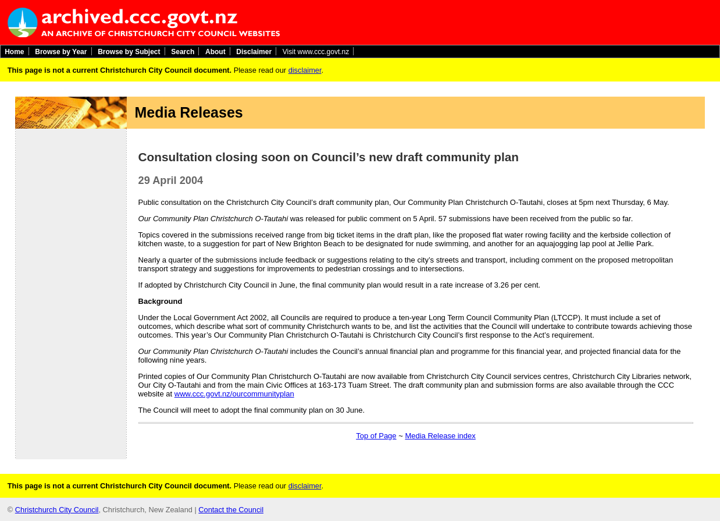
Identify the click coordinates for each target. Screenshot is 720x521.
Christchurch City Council (57, 509)
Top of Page (376, 435)
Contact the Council (230, 509)
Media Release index (440, 435)
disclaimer (305, 70)
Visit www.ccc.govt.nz (316, 51)
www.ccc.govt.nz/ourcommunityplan (234, 393)
